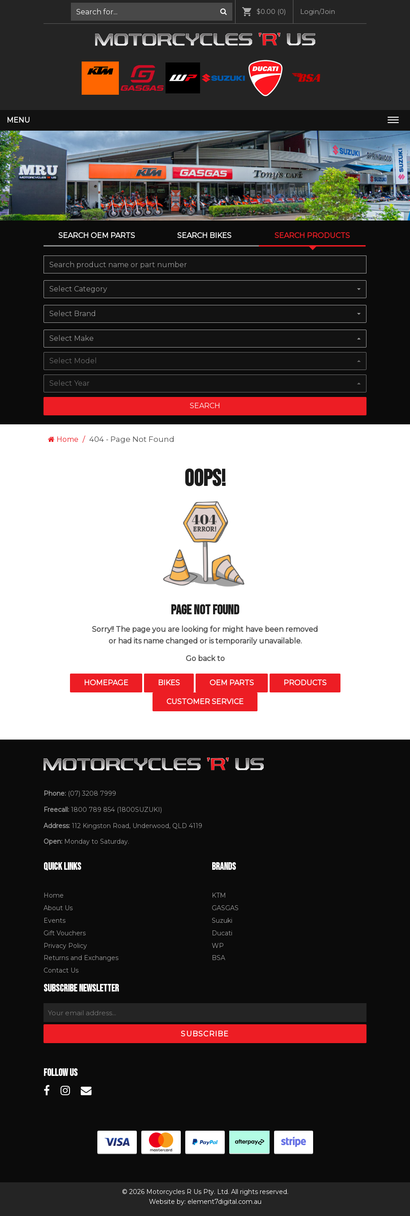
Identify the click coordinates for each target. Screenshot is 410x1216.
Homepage (106, 682)
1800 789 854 (93, 810)
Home (63, 439)
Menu (18, 120)
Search (205, 405)
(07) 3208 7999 (92, 793)
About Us (58, 908)
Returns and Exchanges (81, 958)
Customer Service (205, 701)
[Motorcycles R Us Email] (86, 1091)
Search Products (312, 235)
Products (305, 682)
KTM (219, 895)
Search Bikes (204, 235)
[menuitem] (152, 11)
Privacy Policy (65, 946)
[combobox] (205, 289)
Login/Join (317, 11)
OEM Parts (231, 682)
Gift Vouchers (65, 933)
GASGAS (225, 908)
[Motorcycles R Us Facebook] (47, 1091)
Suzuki (222, 920)
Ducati (222, 933)
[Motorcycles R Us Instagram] (65, 1091)
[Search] (223, 11)
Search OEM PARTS (96, 235)
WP (218, 946)
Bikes (169, 682)
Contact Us (61, 970)
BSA (218, 958)
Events (54, 920)
